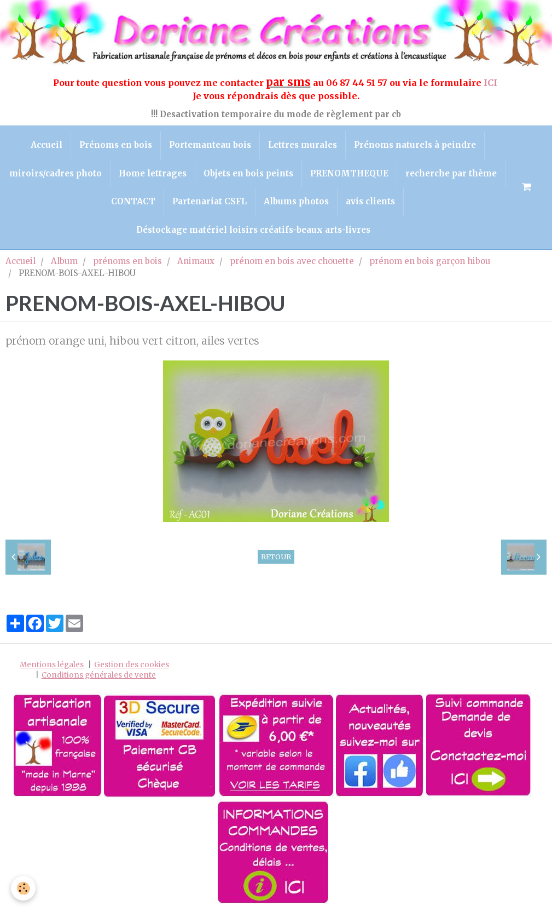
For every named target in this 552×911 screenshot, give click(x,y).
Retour (276, 556)
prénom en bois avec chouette (292, 261)
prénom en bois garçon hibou (429, 261)
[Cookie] (23, 888)
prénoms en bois (127, 261)
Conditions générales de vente (99, 675)
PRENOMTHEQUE (349, 173)
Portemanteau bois (210, 145)
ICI (491, 82)
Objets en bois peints (248, 173)
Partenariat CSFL (209, 201)
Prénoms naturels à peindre (415, 145)
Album (64, 261)
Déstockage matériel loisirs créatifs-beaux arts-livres (253, 230)
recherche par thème (451, 173)
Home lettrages (153, 173)
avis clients (370, 201)
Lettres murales (302, 145)
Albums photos (296, 201)
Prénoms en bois (115, 145)
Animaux (195, 261)
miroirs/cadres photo (55, 173)
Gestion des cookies (131, 664)
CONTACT (133, 201)
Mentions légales (52, 664)
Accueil (46, 145)
